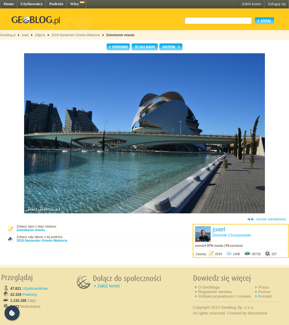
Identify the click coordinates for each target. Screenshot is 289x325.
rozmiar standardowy (271, 219)
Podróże (56, 4)
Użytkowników (35, 288)
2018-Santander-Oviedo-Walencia (75, 35)
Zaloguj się (277, 4)
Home (9, 4)
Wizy (74, 4)
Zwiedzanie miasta (120, 35)
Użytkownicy (31, 4)
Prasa (263, 287)
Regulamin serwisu (215, 291)
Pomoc (264, 291)
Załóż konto (251, 4)
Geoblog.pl (8, 35)
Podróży (29, 294)
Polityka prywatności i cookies (224, 296)
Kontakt (265, 296)
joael (25, 35)
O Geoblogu (209, 287)
